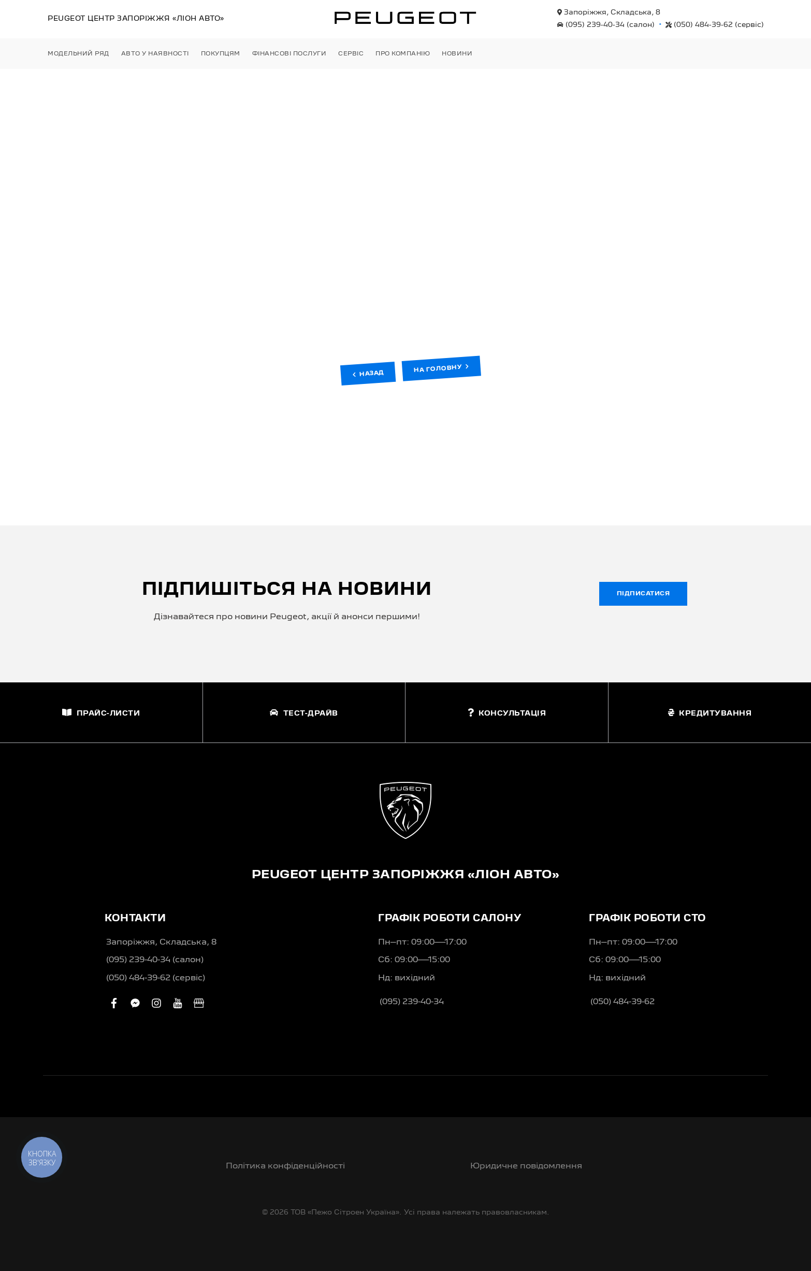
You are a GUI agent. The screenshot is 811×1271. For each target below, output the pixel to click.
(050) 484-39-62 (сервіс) (155, 978)
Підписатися (643, 593)
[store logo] (405, 17)
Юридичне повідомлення (526, 1166)
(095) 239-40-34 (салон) (155, 960)
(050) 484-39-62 (714, 25)
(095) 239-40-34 (606, 25)
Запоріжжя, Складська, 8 (608, 12)
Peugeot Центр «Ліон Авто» (136, 19)
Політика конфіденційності (285, 1166)
